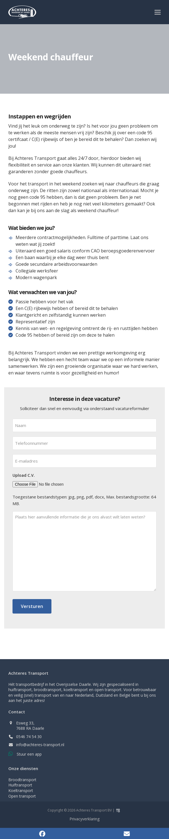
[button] (158, 12)
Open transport (22, 796)
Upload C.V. (24, 475)
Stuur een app (29, 754)
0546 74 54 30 (29, 736)
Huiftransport (20, 785)
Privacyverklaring (84, 818)
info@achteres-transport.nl (40, 744)
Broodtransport (22, 779)
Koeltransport (20, 790)
